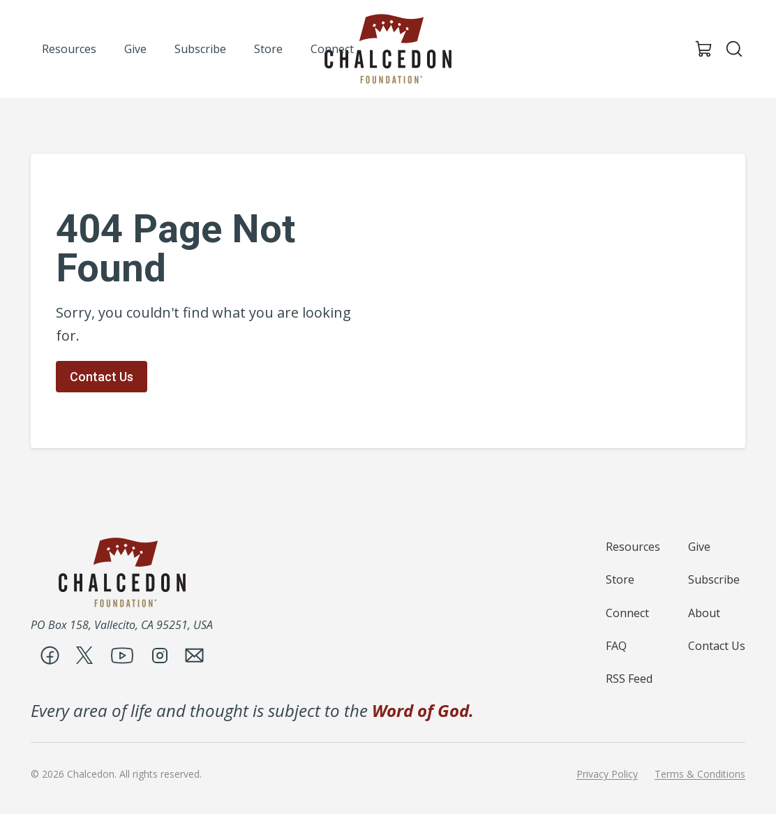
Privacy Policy (607, 774)
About (704, 613)
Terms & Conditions (700, 774)
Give (699, 546)
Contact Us (101, 376)
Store (620, 579)
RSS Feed (629, 678)
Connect (627, 613)
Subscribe (714, 579)
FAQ (616, 645)
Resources (633, 546)
